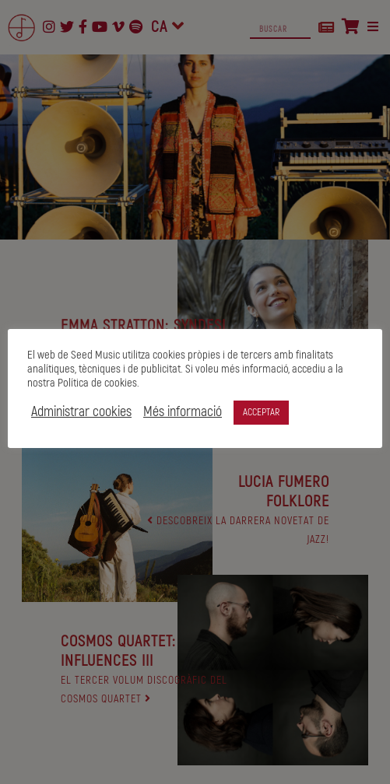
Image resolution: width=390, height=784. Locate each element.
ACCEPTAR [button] (291, 412)
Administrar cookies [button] (111, 412)
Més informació (213, 412)
